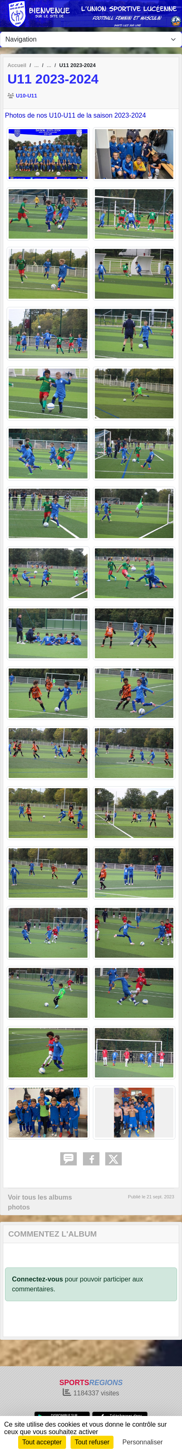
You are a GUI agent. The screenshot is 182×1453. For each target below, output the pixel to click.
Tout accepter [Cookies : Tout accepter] (42, 1442)
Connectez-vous (37, 1279)
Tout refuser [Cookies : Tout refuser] (92, 1442)
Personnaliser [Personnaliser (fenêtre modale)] (143, 1442)
